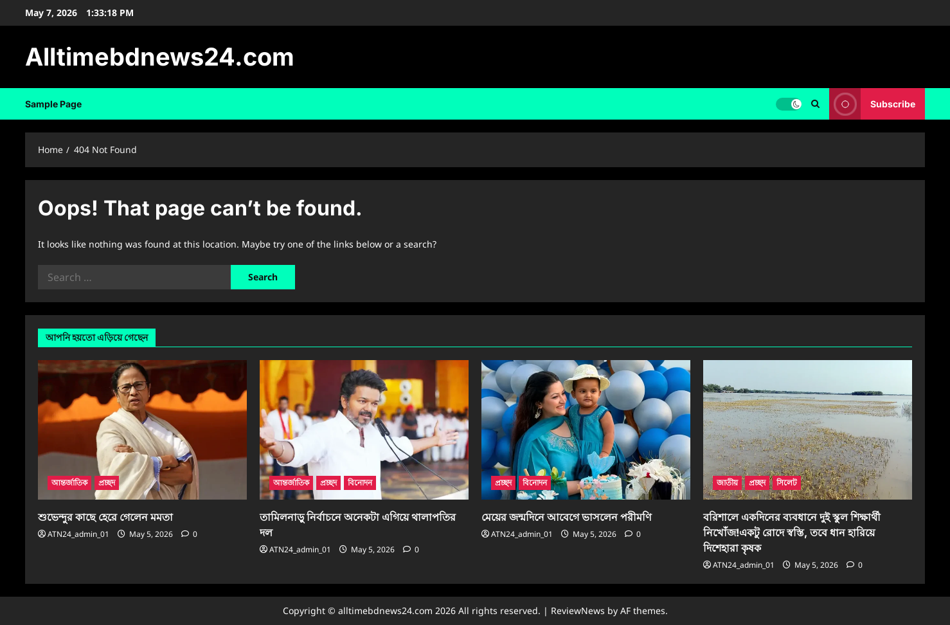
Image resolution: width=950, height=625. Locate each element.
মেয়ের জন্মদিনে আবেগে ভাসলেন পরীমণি (566, 517)
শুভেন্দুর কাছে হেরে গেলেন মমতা (105, 517)
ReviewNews (578, 610)
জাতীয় (727, 482)
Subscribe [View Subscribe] (872, 104)
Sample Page (53, 103)
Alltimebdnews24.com (159, 56)
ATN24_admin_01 (78, 534)
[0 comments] (189, 534)
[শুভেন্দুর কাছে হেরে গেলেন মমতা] (142, 430)
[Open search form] (815, 103)
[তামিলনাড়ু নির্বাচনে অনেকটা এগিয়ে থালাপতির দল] (364, 430)
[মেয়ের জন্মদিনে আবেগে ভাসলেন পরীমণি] (585, 430)
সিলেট (786, 482)
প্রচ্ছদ (106, 482)
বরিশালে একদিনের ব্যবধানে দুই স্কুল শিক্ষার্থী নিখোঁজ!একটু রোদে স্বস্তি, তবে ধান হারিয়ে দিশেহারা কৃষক (792, 532)
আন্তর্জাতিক (69, 482)
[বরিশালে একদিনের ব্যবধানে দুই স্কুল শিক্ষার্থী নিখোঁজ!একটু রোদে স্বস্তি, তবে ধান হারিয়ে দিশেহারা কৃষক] (807, 430)
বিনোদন (360, 482)
